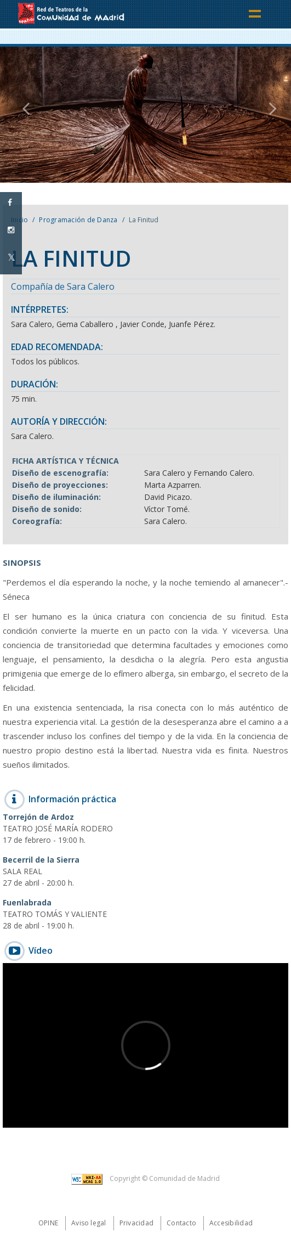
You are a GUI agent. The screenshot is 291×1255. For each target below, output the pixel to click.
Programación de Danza (78, 219)
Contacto (181, 1223)
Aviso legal (88, 1223)
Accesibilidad (231, 1223)
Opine (48, 1223)
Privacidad (136, 1223)
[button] (22, 115)
